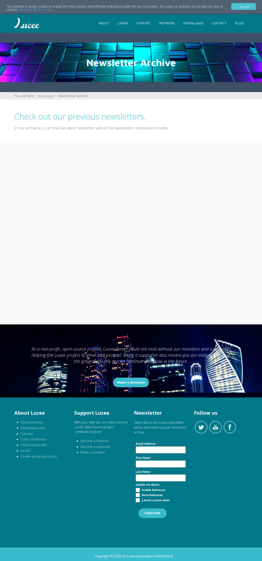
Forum (25, 450)
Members (167, 23)
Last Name (144, 472)
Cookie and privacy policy (38, 456)
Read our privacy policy (40, 10)
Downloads (193, 23)
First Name (144, 458)
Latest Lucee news (156, 500)
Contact (219, 23)
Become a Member (94, 441)
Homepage (46, 96)
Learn (123, 23)
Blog (239, 23)
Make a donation (131, 382)
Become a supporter (95, 446)
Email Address (147, 444)
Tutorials (27, 433)
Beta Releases (152, 495)
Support (143, 23)
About (104, 23)
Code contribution (33, 439)
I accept (244, 6)
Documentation (31, 422)
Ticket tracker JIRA (33, 445)
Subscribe (152, 513)
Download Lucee (32, 428)
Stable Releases (153, 490)
